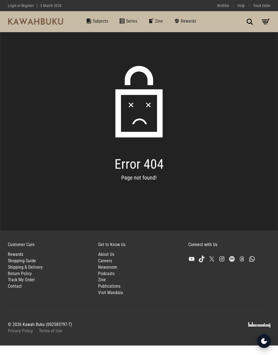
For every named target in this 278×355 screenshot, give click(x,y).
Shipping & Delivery (25, 267)
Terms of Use (50, 330)
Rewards (185, 21)
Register (27, 5)
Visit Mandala (110, 292)
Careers (105, 260)
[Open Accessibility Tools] (264, 341)
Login (12, 5)
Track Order (261, 5)
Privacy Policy (20, 330)
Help (241, 5)
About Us (106, 254)
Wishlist (223, 5)
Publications (109, 286)
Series (128, 21)
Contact (15, 286)
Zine (155, 21)
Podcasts (106, 273)
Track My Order (21, 279)
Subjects (97, 21)
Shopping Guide (22, 260)
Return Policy (20, 273)
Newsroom (107, 267)
